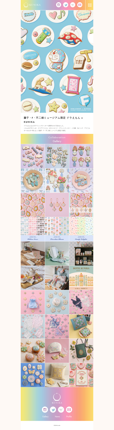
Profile (69, 416)
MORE (57, 388)
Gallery (45, 416)
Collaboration (57, 137)
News (57, 416)
